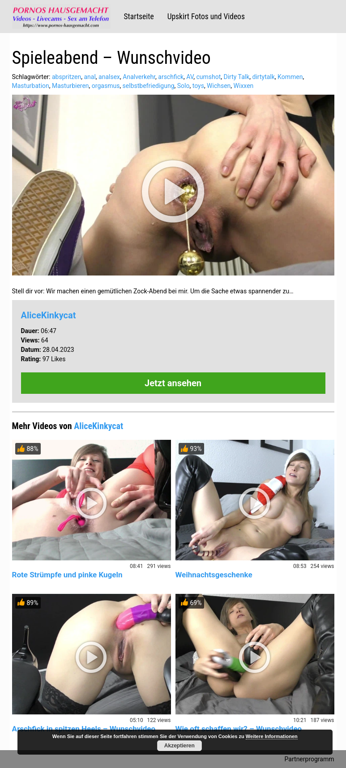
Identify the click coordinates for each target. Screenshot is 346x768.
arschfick (171, 76)
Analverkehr (139, 76)
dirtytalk (263, 76)
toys (198, 85)
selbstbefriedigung (149, 85)
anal (89, 76)
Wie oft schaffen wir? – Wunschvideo (238, 728)
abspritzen (66, 76)
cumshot (208, 76)
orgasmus (106, 85)
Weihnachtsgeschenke (213, 574)
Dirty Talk (237, 76)
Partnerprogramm (309, 759)
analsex (109, 76)
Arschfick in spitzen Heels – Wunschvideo (84, 728)
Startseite (139, 16)
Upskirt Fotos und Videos (206, 16)
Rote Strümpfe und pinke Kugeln (67, 574)
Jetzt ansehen (173, 383)
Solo (183, 85)
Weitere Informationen (272, 736)
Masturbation (30, 85)
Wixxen (244, 85)
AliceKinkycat (48, 315)
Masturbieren (70, 85)
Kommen (290, 76)
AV (189, 76)
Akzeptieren (179, 746)
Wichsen (219, 85)
